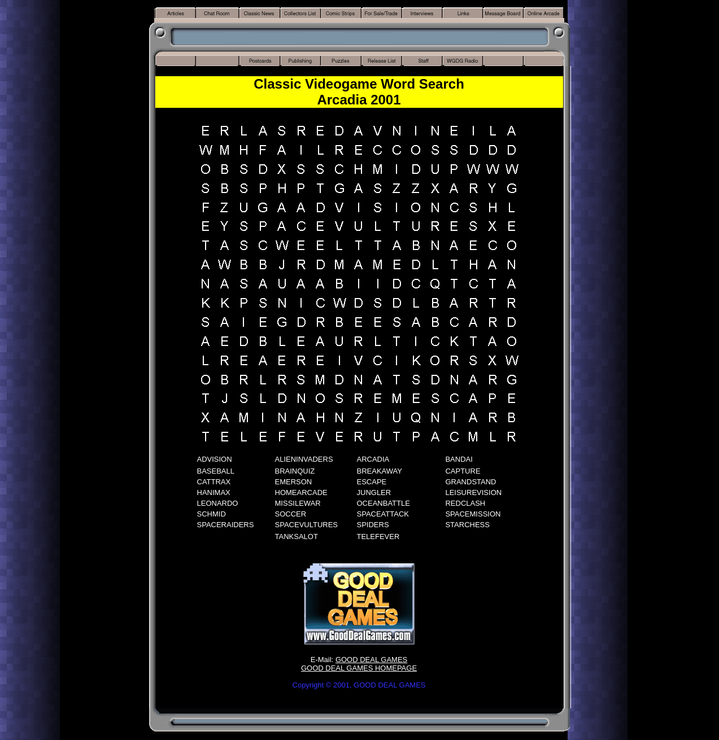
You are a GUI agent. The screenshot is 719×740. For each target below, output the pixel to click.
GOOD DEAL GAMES (371, 659)
